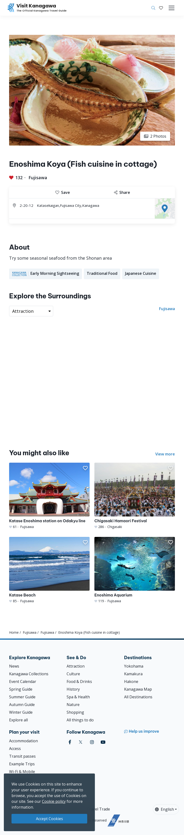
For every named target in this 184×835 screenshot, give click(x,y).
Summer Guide (22, 697)
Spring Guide (20, 689)
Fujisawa (38, 177)
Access (15, 748)
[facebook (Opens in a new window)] (70, 742)
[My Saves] (161, 8)
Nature (73, 704)
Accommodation (23, 740)
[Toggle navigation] (171, 8)
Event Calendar (22, 681)
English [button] (164, 809)
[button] (161, 8)
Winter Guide (21, 712)
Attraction (76, 666)
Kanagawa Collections (28, 673)
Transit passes (22, 756)
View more (165, 454)
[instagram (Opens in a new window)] (92, 742)
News (14, 666)
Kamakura (133, 673)
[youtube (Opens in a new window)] (103, 742)
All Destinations (138, 697)
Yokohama (133, 666)
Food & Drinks (79, 681)
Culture (73, 673)
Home (14, 632)
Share (122, 192)
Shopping (75, 712)
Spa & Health (78, 697)
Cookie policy (54, 801)
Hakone (131, 681)
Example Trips (22, 764)
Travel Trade (98, 809)
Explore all (18, 720)
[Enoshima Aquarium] (134, 570)
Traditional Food (102, 273)
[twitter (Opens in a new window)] (80, 742)
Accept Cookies (49, 818)
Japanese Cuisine (140, 273)
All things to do (80, 720)
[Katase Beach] (49, 570)
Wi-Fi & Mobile (22, 771)
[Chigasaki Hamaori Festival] (134, 496)
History (73, 689)
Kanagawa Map (138, 689)
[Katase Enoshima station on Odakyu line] (49, 496)
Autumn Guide (22, 704)
